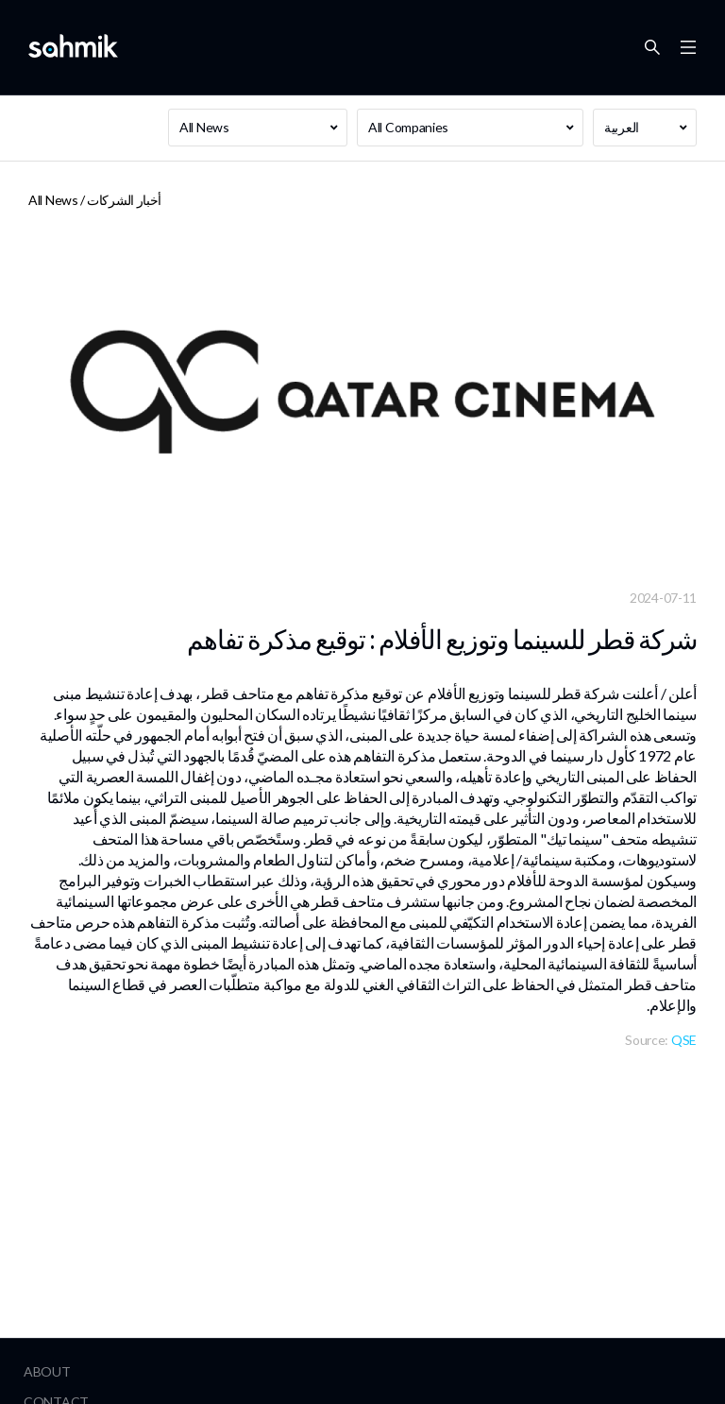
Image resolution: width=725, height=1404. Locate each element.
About (47, 1371)
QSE (684, 1040)
